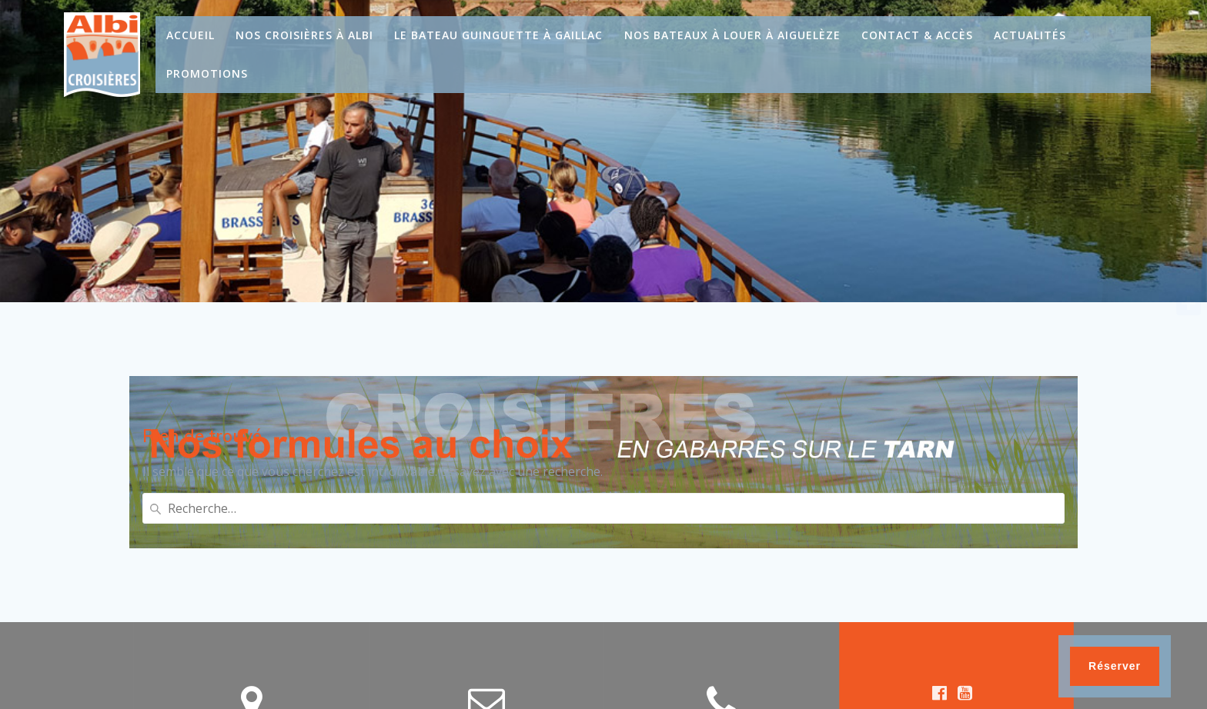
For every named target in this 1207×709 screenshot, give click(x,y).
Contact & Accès (917, 35)
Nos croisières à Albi (304, 35)
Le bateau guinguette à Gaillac (498, 35)
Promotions (207, 73)
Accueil (190, 35)
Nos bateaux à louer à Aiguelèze (732, 35)
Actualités (1030, 35)
